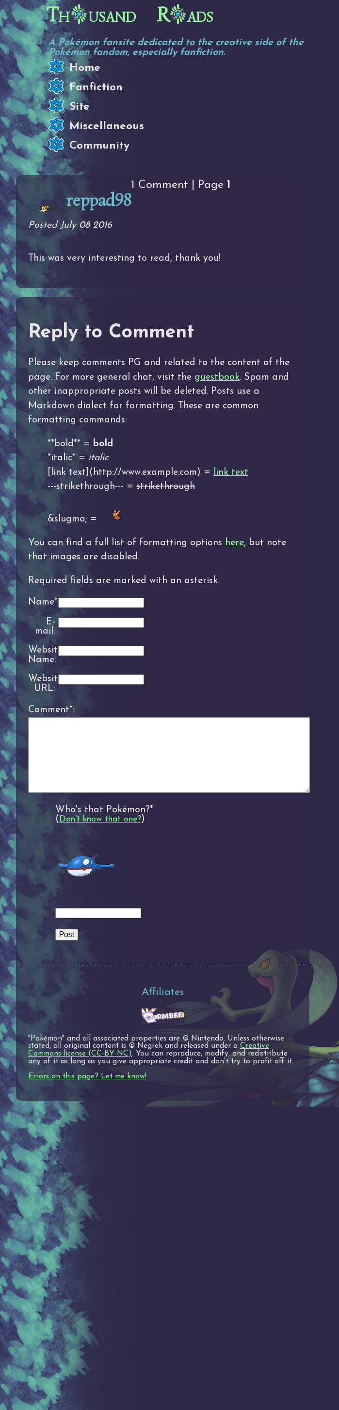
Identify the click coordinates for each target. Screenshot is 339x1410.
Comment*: (41, 710)
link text (230, 472)
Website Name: (41, 655)
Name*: (41, 602)
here (234, 543)
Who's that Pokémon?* (104, 824)
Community (99, 145)
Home (84, 68)
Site (79, 107)
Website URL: (41, 683)
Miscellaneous (106, 126)
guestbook (217, 377)
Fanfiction (96, 87)
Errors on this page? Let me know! (87, 1091)
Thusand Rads (130, 15)
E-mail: (45, 627)
